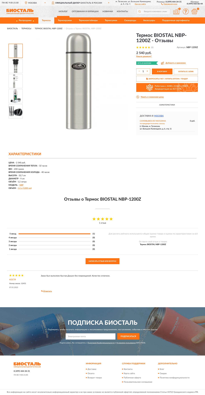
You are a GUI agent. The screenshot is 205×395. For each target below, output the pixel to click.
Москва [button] (159, 116)
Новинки (107, 12)
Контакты (122, 12)
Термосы (46, 20)
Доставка (92, 369)
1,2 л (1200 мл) (25, 188)
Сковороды (130, 20)
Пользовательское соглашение (138, 382)
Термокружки (65, 20)
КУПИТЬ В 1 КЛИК (185, 71)
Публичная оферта (132, 378)
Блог (162, 369)
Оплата (91, 373)
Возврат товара (95, 378)
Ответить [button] (46, 291)
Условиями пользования (126, 343)
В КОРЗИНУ (162, 71)
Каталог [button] (63, 12)
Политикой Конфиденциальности (101, 343)
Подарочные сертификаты (175, 20)
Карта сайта (129, 373)
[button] (169, 4)
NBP (21, 185)
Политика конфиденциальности (174, 378)
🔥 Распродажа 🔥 (25, 20)
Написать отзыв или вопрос (102, 261)
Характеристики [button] (167, 105)
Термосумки (111, 20)
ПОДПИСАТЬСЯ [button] (128, 336)
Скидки (163, 373)
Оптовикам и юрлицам (85, 12)
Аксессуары (149, 20)
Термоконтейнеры (88, 20)
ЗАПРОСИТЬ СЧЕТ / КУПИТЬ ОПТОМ (167, 79)
